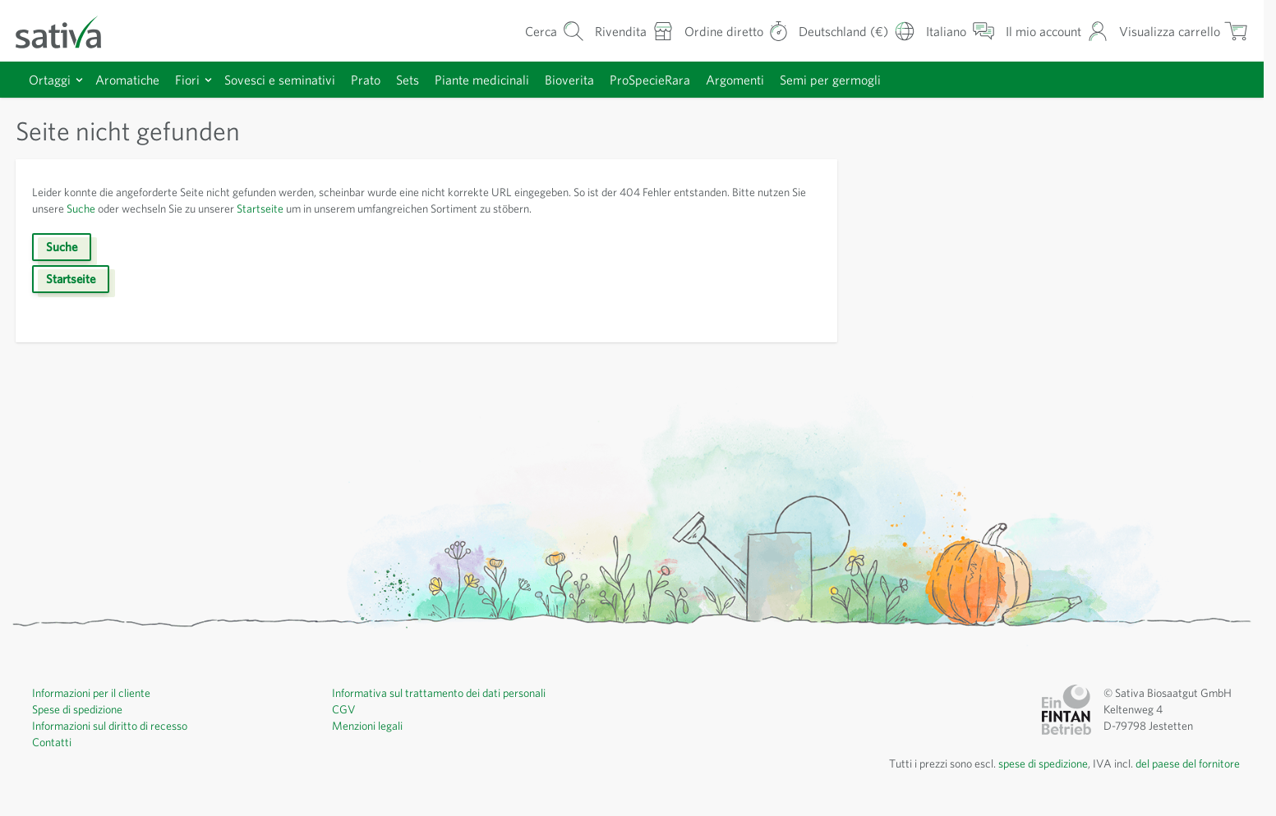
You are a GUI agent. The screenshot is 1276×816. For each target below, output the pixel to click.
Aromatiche (127, 79)
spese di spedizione (1043, 763)
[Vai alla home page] (69, 31)
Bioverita (569, 79)
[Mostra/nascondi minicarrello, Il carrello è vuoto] (1184, 31)
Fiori (187, 79)
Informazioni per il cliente (91, 692)
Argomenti (735, 79)
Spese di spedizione (77, 709)
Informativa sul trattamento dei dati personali (439, 692)
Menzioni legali (367, 725)
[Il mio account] (1057, 31)
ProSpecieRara (650, 79)
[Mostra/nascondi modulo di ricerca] (555, 31)
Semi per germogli (830, 79)
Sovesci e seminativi (279, 79)
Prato (365, 79)
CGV (344, 709)
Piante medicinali (482, 79)
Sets (407, 79)
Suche (81, 208)
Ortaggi (50, 79)
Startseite (260, 208)
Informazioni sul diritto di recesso (109, 725)
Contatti (51, 742)
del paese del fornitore (1188, 763)
